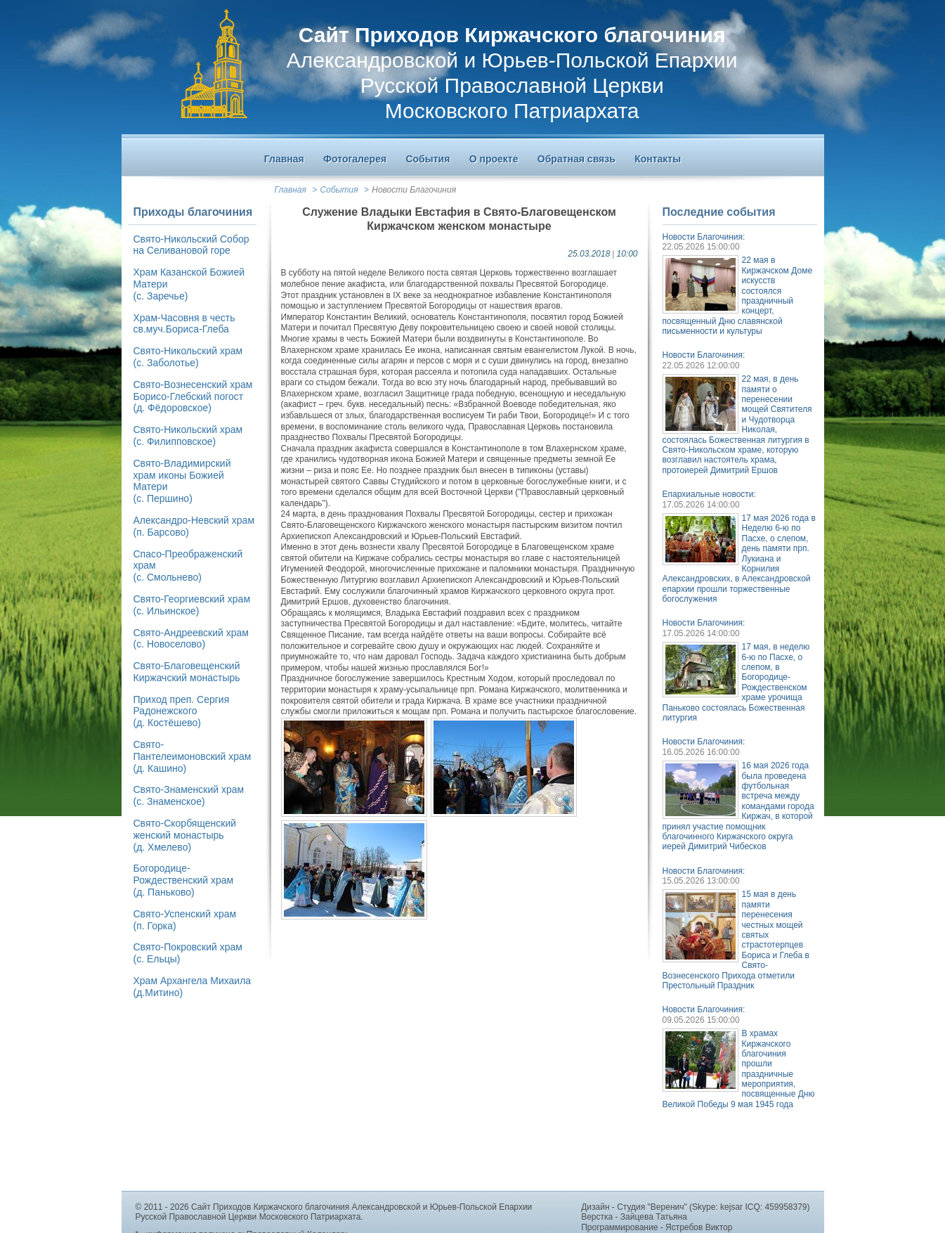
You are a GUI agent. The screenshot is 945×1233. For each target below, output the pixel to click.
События (339, 190)
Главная (290, 190)
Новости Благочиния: (704, 237)
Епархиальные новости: (709, 494)
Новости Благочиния (414, 190)
